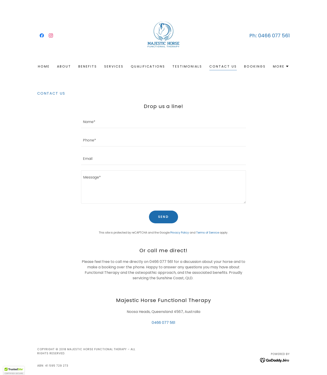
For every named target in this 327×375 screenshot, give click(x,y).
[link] (41, 35)
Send (163, 216)
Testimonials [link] (187, 66)
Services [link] (114, 66)
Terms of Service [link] (207, 232)
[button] (281, 66)
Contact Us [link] (223, 66)
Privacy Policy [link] (179, 232)
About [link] (64, 66)
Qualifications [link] (148, 66)
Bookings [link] (255, 66)
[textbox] (163, 121)
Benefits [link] (87, 66)
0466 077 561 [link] (274, 35)
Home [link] (44, 66)
